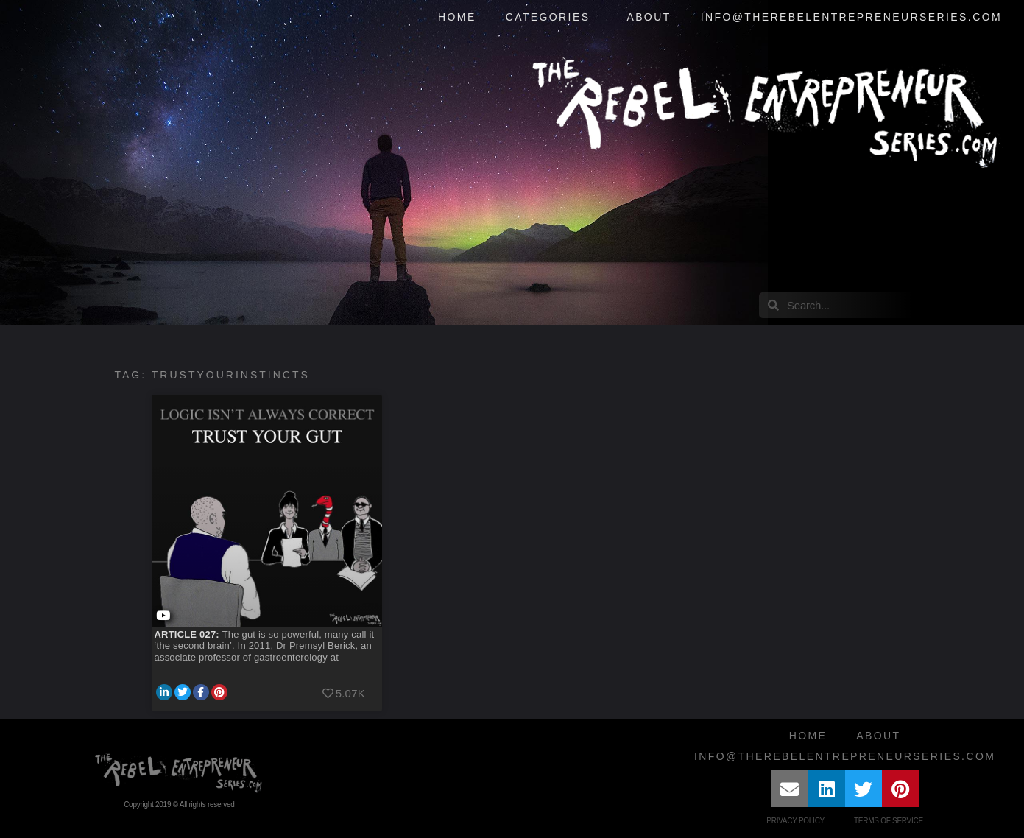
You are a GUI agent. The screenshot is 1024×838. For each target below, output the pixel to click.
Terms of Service (888, 821)
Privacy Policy (795, 821)
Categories (552, 17)
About (648, 17)
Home (457, 17)
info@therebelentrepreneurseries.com (851, 17)
